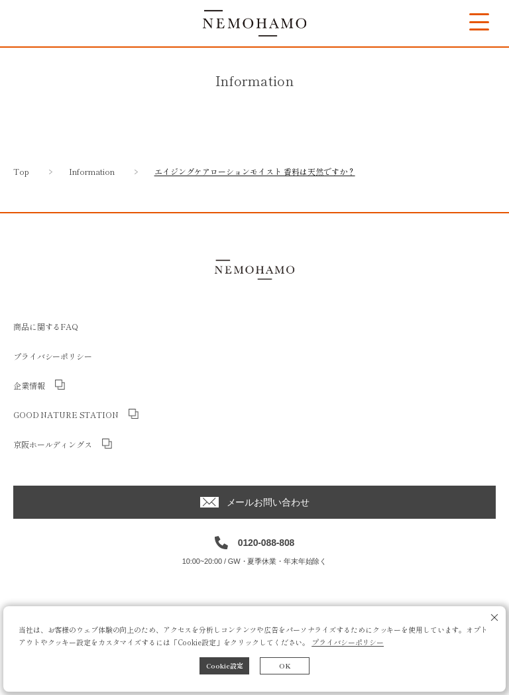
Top (21, 171)
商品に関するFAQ (45, 326)
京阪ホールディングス (52, 444)
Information (92, 171)
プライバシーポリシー (347, 642)
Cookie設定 (224, 665)
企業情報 (29, 385)
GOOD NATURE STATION (66, 414)
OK (285, 665)
